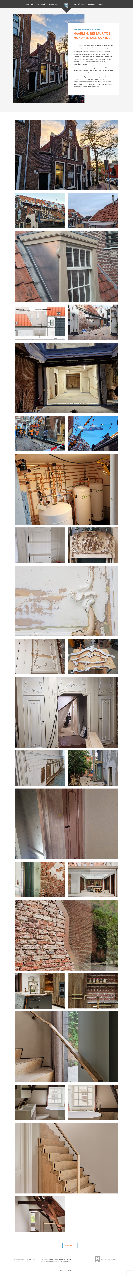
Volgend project (70, 1245)
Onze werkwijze (41, 4)
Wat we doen (53, 4)
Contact (100, 4)
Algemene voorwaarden (66, 1270)
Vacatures (91, 4)
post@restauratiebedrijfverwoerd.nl (24, 1262)
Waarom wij (29, 4)
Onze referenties (79, 4)
